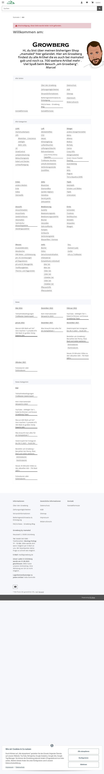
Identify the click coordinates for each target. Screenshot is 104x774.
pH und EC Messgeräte (24, 264)
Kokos (17, 192)
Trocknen (70, 213)
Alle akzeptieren (83, 751)
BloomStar (45, 185)
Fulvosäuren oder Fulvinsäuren (22, 369)
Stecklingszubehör (22, 229)
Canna (69, 148)
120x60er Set (49, 277)
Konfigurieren (83, 758)
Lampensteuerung (22, 155)
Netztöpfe (70, 185)
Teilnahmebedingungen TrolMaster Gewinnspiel (24, 315)
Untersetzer (71, 195)
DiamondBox (46, 188)
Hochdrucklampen (22, 132)
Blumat (44, 220)
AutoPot (44, 210)
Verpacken (71, 223)
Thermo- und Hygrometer (25, 271)
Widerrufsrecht (72, 102)
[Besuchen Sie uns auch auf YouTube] (15, 587)
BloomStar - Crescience (27, 138)
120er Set (47, 274)
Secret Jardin (46, 198)
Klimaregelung (46, 142)
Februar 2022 (72, 308)
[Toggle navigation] (3, 1)
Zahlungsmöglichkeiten (50, 89)
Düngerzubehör (73, 155)
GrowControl (20, 151)
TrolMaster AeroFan (48, 160)
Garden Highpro (47, 192)
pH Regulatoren (21, 261)
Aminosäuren (73, 344)
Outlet (70, 251)
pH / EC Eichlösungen (23, 258)
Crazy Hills (71, 151)
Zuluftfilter (45, 170)
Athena (69, 138)
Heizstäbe (45, 223)
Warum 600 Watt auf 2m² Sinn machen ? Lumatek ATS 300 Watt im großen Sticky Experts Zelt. (26, 332)
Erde (17, 188)
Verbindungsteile (47, 236)
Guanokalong (72, 164)
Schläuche (45, 233)
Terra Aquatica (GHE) (75, 177)
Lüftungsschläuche (48, 148)
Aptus (69, 135)
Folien (43, 251)
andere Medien (21, 185)
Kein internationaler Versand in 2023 (48, 315)
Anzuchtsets (20, 213)
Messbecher (20, 251)
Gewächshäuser (21, 216)
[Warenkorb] (96, 2)
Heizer (43, 138)
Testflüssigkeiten (21, 267)
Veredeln (70, 220)
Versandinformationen (49, 93)
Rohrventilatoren (47, 151)
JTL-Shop (92, 598)
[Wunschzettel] (87, 2)
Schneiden (71, 210)
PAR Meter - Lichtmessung (25, 254)
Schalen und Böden (74, 188)
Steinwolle (19, 195)
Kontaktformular (21, 111)
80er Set (47, 267)
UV (16, 148)
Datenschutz (71, 85)
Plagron (70, 173)
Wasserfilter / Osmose (49, 239)
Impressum (71, 98)
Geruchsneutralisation (49, 254)
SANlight (21, 142)
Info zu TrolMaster (75, 254)
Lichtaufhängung (21, 165)
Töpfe (69, 192)
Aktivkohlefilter (46, 132)
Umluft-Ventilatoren (48, 164)
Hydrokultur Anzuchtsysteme (21, 224)
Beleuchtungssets (22, 158)
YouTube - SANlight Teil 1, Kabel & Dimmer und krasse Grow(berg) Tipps (77, 316)
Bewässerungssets (48, 213)
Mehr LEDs (22, 145)
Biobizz (69, 142)
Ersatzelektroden (21, 248)
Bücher (44, 248)
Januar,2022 (20, 323)
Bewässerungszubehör (49, 216)
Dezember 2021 (47, 323)
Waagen (70, 226)
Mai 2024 (18, 308)
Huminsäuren (73, 348)
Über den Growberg (48, 85)
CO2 (42, 135)
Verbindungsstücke (48, 167)
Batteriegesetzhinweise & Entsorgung (50, 99)
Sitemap (70, 93)
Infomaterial (45, 258)
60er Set (47, 264)
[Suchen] (49, 8)
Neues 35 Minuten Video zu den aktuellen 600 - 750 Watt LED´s (78, 355)
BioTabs (70, 145)
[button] (81, 2)
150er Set (47, 281)
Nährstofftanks (46, 226)
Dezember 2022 (47, 308)
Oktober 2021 (20, 362)
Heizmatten (19, 220)
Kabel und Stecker (22, 161)
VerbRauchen (72, 216)
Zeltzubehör (45, 201)
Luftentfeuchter (47, 145)
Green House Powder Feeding (75, 159)
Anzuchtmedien (21, 210)
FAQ (16, 388)
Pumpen (44, 230)
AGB (68, 89)
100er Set (47, 271)
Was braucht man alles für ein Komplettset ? (51, 329)
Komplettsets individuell (50, 261)
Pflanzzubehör (46, 290)
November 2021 (73, 323)
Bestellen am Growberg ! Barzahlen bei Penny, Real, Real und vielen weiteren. (77, 338)
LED (16, 135)
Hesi (68, 167)
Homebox (44, 195)
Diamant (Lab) (73, 248)
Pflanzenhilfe (46, 287)
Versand (41, 592)
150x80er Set (49, 284)
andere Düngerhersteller (76, 132)
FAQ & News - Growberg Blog (50, 105)
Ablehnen (83, 764)
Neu (69, 244)
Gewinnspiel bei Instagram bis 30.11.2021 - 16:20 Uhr (77, 329)
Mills (68, 170)
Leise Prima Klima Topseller (50, 156)
